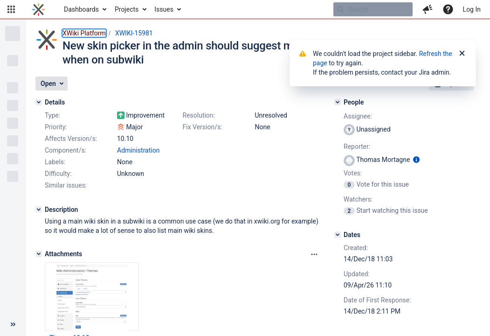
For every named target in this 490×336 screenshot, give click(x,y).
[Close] (462, 53)
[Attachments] (38, 254)
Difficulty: (58, 173)
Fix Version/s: (202, 127)
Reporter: (357, 146)
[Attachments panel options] (314, 254)
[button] (11, 9)
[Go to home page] (38, 9)
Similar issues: (66, 185)
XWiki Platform (84, 33)
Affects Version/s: (71, 138)
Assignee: (358, 116)
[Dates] (337, 234)
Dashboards (81, 9)
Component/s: (65, 150)
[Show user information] (416, 159)
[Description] (38, 209)
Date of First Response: (377, 300)
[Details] (38, 102)
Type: (52, 115)
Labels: (55, 162)
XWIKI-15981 (134, 33)
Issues (163, 9)
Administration (138, 150)
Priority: (56, 127)
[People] (337, 102)
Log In (472, 9)
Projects (126, 9)
